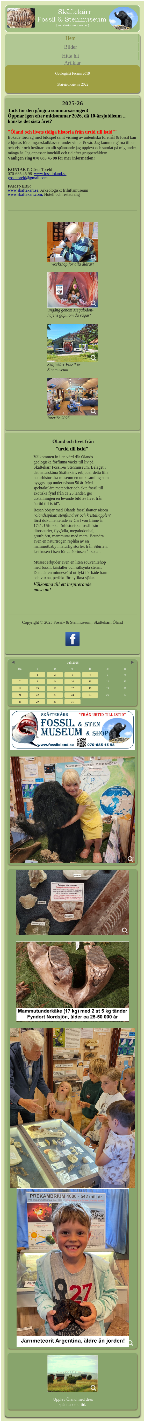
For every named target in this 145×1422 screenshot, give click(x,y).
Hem (71, 38)
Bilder (70, 47)
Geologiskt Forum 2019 (72, 73)
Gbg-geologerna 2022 (72, 84)
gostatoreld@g (20, 178)
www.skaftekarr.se (23, 190)
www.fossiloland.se (50, 173)
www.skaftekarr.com (25, 194)
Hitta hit (70, 56)
